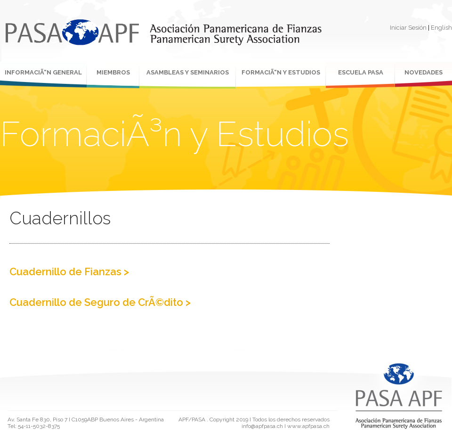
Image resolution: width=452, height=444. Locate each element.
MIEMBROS (113, 72)
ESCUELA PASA (360, 72)
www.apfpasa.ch (308, 426)
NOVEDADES (423, 72)
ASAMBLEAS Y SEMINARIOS (187, 72)
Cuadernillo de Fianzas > (69, 271)
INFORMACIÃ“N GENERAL (43, 72)
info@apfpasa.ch (262, 426)
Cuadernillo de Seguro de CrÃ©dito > (100, 302)
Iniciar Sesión (408, 27)
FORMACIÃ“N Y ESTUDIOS (281, 72)
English (441, 27)
